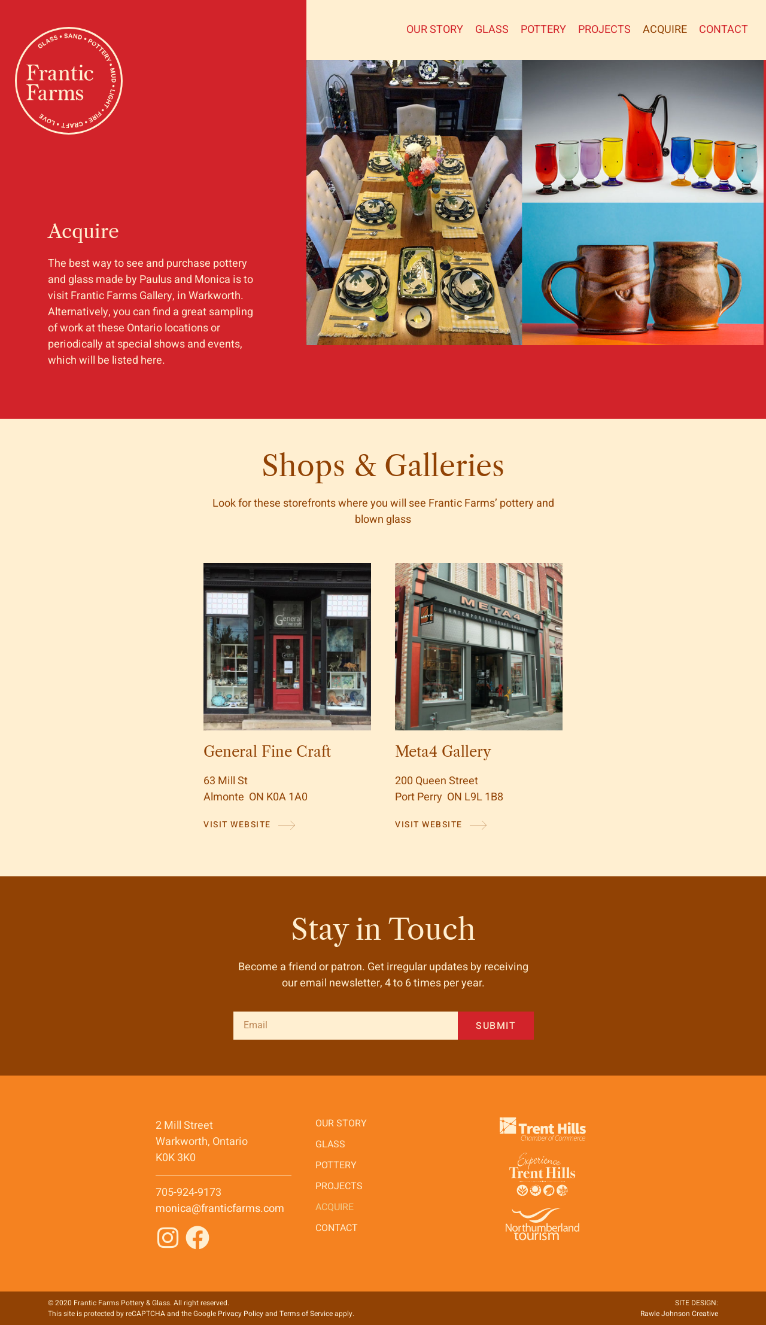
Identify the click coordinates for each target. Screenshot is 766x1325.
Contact (723, 30)
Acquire (665, 30)
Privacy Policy (240, 1313)
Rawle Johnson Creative (679, 1313)
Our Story (434, 30)
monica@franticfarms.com (220, 1209)
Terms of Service (306, 1313)
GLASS (492, 30)
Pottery (543, 30)
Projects (604, 30)
